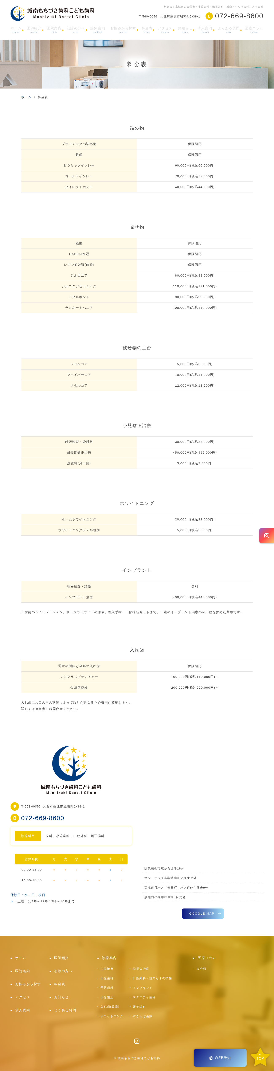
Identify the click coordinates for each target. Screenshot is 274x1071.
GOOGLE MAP (202, 913)
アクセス (165, 29)
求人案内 (205, 29)
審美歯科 (139, 1007)
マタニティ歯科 (144, 997)
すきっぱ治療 (142, 1016)
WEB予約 (220, 1058)
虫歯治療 (107, 969)
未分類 (201, 969)
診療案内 (97, 29)
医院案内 (54, 29)
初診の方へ (76, 29)
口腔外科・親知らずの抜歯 (152, 978)
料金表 (147, 29)
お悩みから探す (123, 29)
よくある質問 (229, 29)
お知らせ (185, 29)
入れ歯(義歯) (110, 1007)
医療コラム (254, 29)
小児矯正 (107, 997)
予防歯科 (107, 988)
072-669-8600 (42, 817)
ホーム (16, 29)
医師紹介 (34, 29)
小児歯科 (107, 978)
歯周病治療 (141, 969)
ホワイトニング (112, 1016)
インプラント (142, 988)
